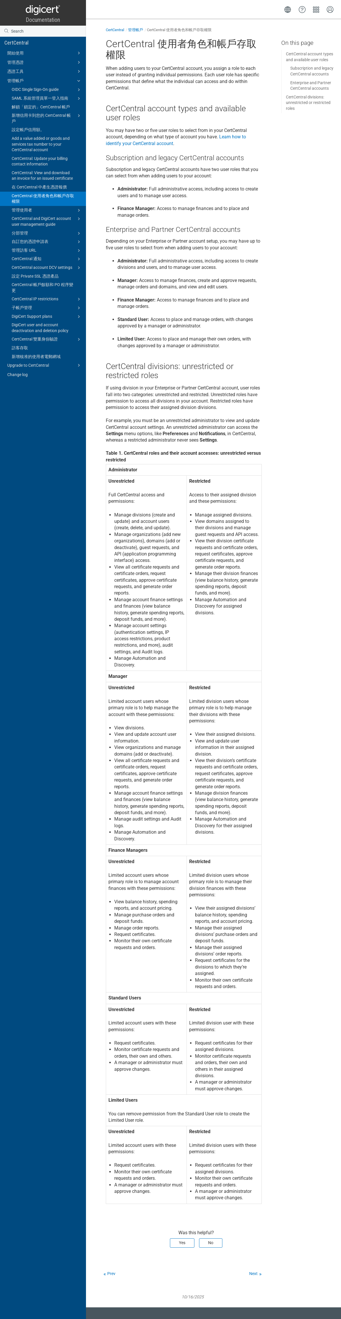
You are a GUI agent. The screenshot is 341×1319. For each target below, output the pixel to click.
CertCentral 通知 (47, 259)
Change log (17, 374)
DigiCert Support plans (47, 316)
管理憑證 (44, 62)
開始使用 (44, 53)
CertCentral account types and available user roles (309, 57)
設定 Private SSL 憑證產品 (35, 276)
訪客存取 (20, 347)
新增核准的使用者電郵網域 (36, 356)
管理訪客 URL (47, 250)
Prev (111, 1273)
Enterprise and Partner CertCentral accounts (310, 85)
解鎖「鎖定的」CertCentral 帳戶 (41, 107)
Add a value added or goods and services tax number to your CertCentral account (41, 144)
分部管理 (47, 233)
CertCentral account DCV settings (47, 267)
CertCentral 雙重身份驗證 (47, 339)
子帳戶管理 (47, 308)
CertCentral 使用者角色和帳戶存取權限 (43, 198)
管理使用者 (47, 210)
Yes (182, 1242)
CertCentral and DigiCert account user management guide (47, 221)
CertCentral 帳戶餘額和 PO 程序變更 (42, 287)
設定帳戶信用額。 (28, 129)
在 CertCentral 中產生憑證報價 (39, 187)
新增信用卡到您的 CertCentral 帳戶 (47, 118)
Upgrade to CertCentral (44, 365)
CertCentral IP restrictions (47, 299)
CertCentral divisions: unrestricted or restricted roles (308, 103)
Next (253, 1273)
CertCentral (16, 43)
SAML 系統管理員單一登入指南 (47, 98)
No (210, 1242)
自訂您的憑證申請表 (47, 242)
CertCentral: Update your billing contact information (40, 161)
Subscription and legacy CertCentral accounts (311, 71)
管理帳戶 (44, 80)
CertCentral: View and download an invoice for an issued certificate (42, 175)
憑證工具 (44, 71)
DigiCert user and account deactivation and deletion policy (40, 327)
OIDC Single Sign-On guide (47, 90)
